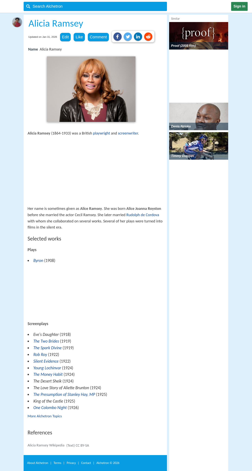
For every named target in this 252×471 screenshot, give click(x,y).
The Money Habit (48, 374)
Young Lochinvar (47, 368)
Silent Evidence (45, 361)
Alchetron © (108, 463)
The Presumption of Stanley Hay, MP (64, 394)
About (37, 463)
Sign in (239, 6)
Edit (65, 37)
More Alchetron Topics (45, 416)
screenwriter (128, 133)
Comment (98, 37)
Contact (86, 463)
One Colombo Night (50, 407)
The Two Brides (46, 341)
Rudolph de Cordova (142, 214)
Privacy (71, 463)
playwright (101, 133)
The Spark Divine (47, 347)
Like (79, 37)
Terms (57, 463)
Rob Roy (40, 354)
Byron (38, 260)
